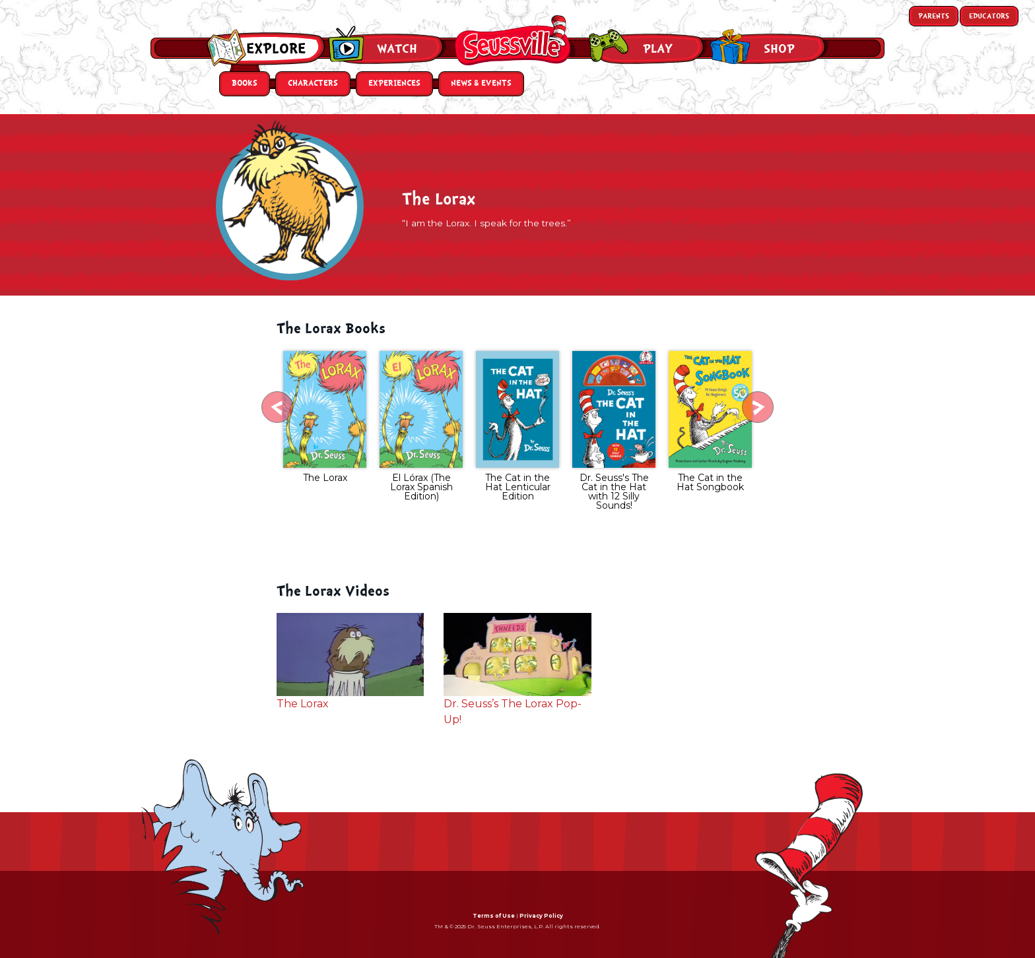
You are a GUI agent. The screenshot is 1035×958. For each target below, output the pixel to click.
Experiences (394, 83)
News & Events (481, 83)
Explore (276, 49)
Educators (989, 16)
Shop (779, 48)
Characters (313, 83)
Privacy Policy (541, 915)
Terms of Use (494, 915)
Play (658, 48)
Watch (397, 48)
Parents (933, 16)
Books (244, 83)
